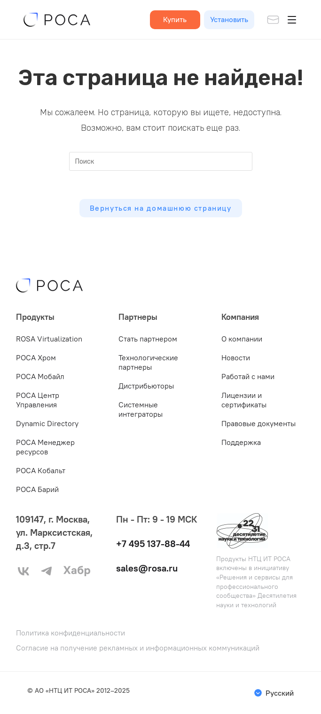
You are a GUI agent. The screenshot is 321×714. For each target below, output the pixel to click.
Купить (175, 19)
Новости (235, 357)
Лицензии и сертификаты (243, 399)
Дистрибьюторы (146, 385)
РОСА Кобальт (40, 470)
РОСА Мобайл (40, 376)
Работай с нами (247, 376)
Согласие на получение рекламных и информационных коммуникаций (137, 647)
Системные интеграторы (140, 409)
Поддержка (241, 442)
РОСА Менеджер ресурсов (45, 446)
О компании (241, 338)
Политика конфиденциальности (70, 632)
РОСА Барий (37, 489)
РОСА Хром (36, 357)
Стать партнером (147, 338)
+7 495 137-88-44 (153, 543)
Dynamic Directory (47, 423)
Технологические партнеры (148, 362)
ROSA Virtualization (49, 338)
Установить (229, 19)
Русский (280, 693)
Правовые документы (258, 423)
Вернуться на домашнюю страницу (161, 208)
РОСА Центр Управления (37, 399)
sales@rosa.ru (147, 568)
